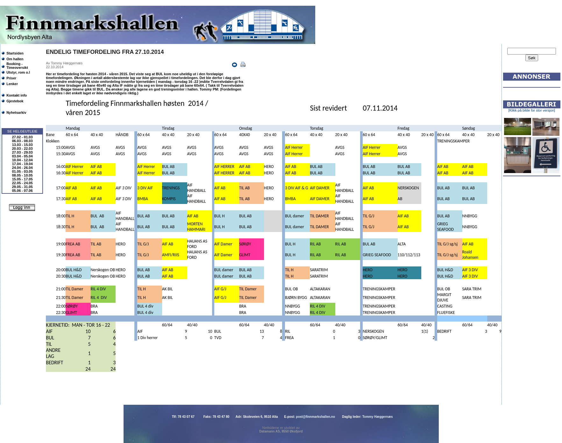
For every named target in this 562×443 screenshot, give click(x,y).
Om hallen (14, 59)
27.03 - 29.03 (22, 152)
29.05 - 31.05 (22, 187)
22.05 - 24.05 (22, 183)
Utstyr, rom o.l (18, 72)
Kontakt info (16, 95)
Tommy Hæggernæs (377, 416)
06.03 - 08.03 (22, 141)
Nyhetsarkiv (16, 112)
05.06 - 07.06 (22, 190)
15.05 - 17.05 (22, 179)
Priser (11, 78)
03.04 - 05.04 (22, 156)
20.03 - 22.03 (22, 148)
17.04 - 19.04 (22, 164)
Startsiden (15, 53)
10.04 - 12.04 (22, 160)
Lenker (12, 84)
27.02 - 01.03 (22, 137)
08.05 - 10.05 (22, 175)
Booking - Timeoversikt (17, 65)
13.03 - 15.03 (22, 145)
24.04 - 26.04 (22, 168)
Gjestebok (14, 101)
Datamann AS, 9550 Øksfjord (280, 431)
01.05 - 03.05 (22, 171)
